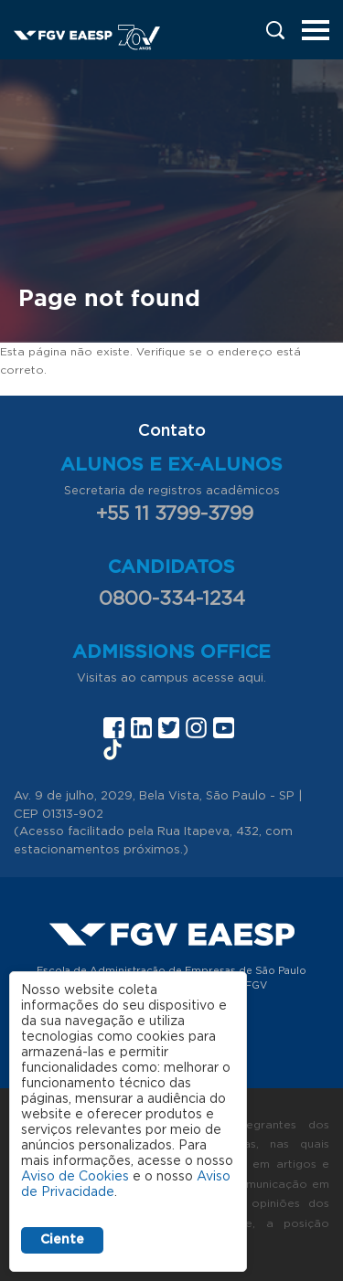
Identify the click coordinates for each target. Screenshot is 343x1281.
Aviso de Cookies (75, 1176)
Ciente (62, 1239)
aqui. (252, 678)
